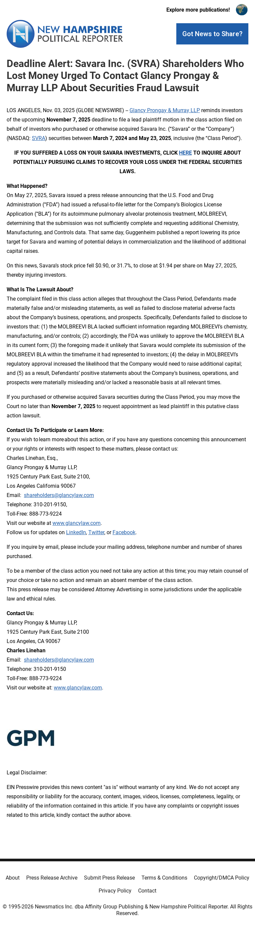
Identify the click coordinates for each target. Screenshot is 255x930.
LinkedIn (76, 532)
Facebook (124, 532)
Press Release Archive (51, 878)
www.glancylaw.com (76, 523)
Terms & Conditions (164, 878)
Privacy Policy (115, 891)
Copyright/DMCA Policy (221, 878)
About (13, 878)
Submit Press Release (109, 878)
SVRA (38, 138)
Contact (147, 891)
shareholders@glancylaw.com (59, 495)
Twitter (96, 532)
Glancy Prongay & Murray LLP (164, 110)
